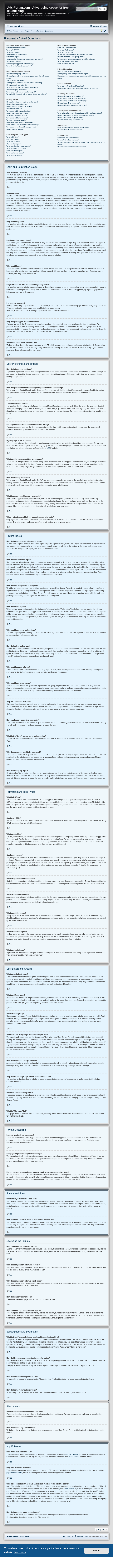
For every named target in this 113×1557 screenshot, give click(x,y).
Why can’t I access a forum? (16, 115)
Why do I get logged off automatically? (20, 64)
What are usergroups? (66, 52)
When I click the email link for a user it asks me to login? (26, 94)
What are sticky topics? (14, 151)
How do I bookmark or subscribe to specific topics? (76, 115)
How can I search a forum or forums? (71, 96)
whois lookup (69, 1489)
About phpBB (74, 1457)
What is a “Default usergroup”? (69, 61)
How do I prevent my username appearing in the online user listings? (27, 77)
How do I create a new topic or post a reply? (22, 102)
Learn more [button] (20, 1552)
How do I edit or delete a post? (17, 104)
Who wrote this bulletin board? (68, 138)
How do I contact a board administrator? (72, 147)
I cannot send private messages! (69, 71)
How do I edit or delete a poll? (17, 113)
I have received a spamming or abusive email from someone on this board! (82, 77)
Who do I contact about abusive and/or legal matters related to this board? (81, 143)
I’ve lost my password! (14, 61)
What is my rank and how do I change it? (21, 92)
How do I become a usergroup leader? (71, 57)
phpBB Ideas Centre (14, 1473)
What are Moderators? (66, 50)
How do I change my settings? (17, 74)
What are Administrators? (67, 48)
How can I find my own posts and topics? (72, 105)
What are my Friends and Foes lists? (71, 86)
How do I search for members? (69, 103)
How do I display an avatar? (16, 90)
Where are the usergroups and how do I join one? (75, 54)
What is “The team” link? (66, 64)
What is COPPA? (12, 50)
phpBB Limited (72, 1454)
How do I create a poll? (14, 109)
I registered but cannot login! (16, 54)
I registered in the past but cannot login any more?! (24, 59)
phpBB (47, 448)
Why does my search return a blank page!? (73, 100)
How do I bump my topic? (15, 129)
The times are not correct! (15, 80)
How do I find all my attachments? (70, 130)
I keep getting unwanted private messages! (73, 74)
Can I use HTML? (12, 139)
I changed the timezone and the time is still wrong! (24, 83)
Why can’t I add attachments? (17, 118)
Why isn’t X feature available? (68, 140)
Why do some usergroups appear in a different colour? (77, 59)
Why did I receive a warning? (16, 120)
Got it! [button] (96, 1550)
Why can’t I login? (12, 57)
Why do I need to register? (15, 48)
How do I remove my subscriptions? (70, 120)
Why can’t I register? (13, 52)
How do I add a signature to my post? (19, 106)
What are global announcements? (18, 146)
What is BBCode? (12, 137)
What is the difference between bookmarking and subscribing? (80, 113)
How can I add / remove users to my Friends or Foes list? (78, 88)
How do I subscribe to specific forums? (71, 117)
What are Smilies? (13, 141)
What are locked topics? (15, 153)
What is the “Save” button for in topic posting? (22, 125)
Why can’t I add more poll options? (18, 111)
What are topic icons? (14, 155)
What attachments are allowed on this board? (74, 127)
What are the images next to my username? (22, 87)
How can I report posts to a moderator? (20, 122)
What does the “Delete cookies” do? (19, 66)
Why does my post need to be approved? (21, 127)
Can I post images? (13, 144)
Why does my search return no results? (72, 98)
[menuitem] (21, 26)
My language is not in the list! (16, 85)
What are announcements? (16, 148)
